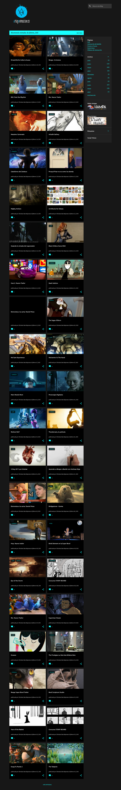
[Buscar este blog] (102, 6)
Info (88, 42)
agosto (89, 78)
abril (88, 71)
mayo (89, 67)
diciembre (90, 74)
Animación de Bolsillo (94, 44)
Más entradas (47, 784)
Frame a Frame (92, 46)
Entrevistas (91, 48)
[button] (43, 69)
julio (88, 60)
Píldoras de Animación (94, 50)
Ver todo (79, 33)
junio (89, 64)
